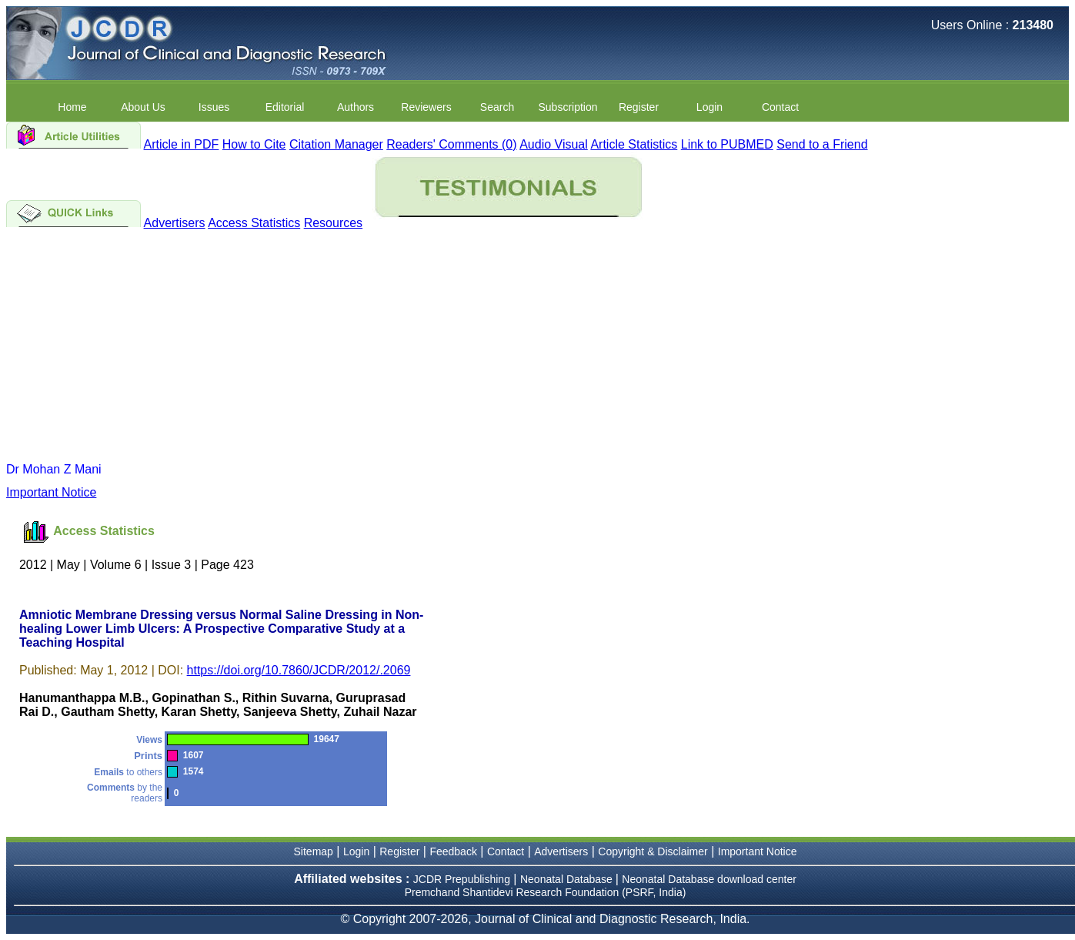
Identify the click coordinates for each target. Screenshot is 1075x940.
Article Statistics (633, 144)
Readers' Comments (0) (451, 144)
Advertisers (174, 222)
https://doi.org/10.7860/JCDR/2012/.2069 (299, 670)
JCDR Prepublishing (461, 879)
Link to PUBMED (727, 144)
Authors (355, 107)
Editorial (285, 107)
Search (497, 107)
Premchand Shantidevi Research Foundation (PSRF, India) (545, 892)
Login (709, 107)
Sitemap (313, 851)
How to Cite (254, 144)
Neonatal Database (568, 879)
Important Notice (51, 492)
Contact (780, 107)
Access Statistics (254, 222)
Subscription (567, 107)
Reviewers (426, 107)
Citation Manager (336, 144)
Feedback (452, 851)
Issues (214, 107)
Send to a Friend (821, 144)
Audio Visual (553, 144)
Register (639, 107)
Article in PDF (181, 144)
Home (72, 107)
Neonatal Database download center (709, 879)
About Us (143, 107)
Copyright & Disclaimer (652, 851)
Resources (333, 222)
